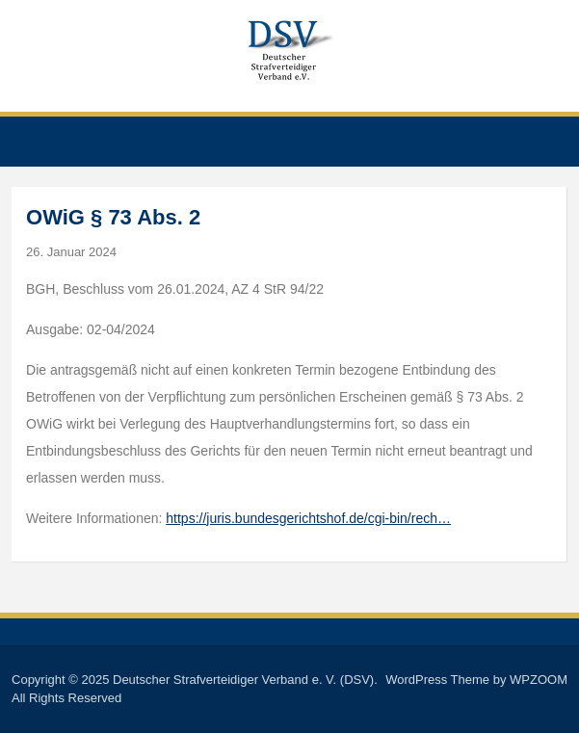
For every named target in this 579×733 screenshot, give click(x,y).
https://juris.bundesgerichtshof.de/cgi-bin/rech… (308, 518)
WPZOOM (538, 679)
